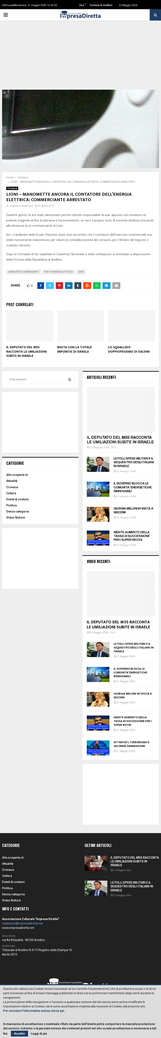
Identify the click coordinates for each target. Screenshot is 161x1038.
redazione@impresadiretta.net (22, 923)
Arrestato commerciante (23, 272)
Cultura (11, 493)
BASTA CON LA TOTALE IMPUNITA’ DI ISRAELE (74, 349)
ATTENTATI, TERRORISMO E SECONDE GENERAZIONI (131, 744)
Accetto (19, 1033)
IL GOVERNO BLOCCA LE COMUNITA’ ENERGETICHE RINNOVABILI (133, 487)
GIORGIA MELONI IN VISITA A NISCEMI (133, 695)
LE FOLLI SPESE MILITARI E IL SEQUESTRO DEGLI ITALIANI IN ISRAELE (134, 462)
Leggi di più (39, 1033)
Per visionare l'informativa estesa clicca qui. (34, 1010)
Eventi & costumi (17, 499)
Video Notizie (15, 517)
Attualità (11, 481)
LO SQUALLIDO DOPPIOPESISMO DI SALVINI (129, 349)
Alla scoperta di (17, 474)
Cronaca (12, 188)
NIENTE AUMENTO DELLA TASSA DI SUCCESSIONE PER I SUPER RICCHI (132, 536)
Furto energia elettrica (58, 272)
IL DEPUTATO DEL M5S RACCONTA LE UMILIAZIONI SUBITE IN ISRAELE (26, 351)
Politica (11, 505)
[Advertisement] (80, 58)
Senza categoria (17, 511)
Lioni (81, 272)
